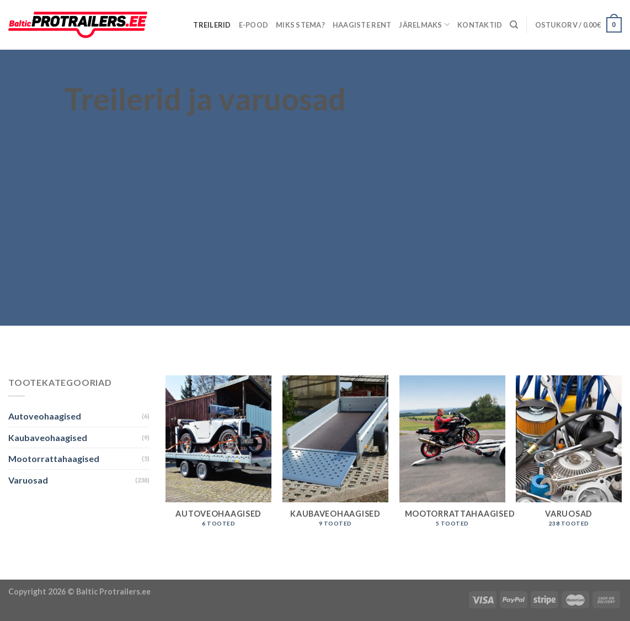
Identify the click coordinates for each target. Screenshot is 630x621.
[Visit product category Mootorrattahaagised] (452, 456)
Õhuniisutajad (104, 572)
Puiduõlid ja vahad (37, 572)
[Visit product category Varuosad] (569, 456)
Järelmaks (424, 24)
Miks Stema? (300, 24)
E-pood (254, 24)
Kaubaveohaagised (47, 437)
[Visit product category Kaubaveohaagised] (335, 456)
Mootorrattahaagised (53, 458)
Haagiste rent (362, 24)
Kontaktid (479, 24)
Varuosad (28, 480)
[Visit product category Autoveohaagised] (218, 456)
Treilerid (212, 24)
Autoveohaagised (44, 416)
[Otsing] (514, 24)
